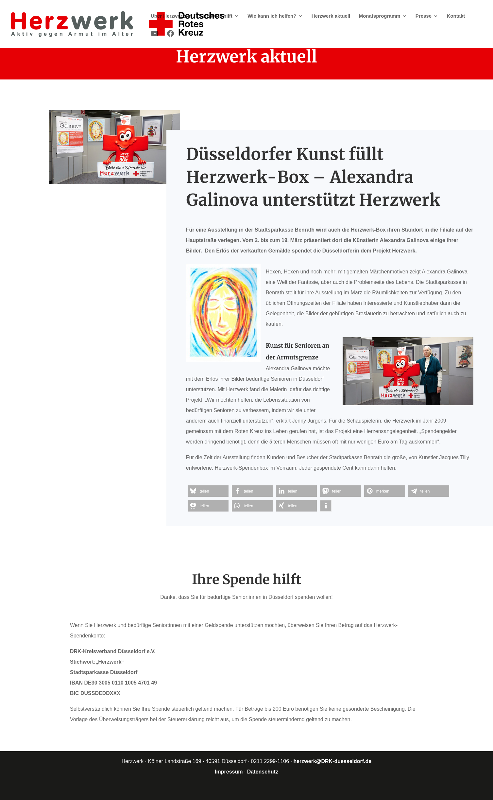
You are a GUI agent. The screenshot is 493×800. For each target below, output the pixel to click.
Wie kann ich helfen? (271, 16)
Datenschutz (262, 771)
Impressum (229, 771)
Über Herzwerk (168, 16)
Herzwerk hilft (216, 16)
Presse (424, 16)
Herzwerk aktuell (331, 16)
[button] (208, 491)
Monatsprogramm (379, 16)
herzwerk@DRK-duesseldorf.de (332, 761)
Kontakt (456, 16)
